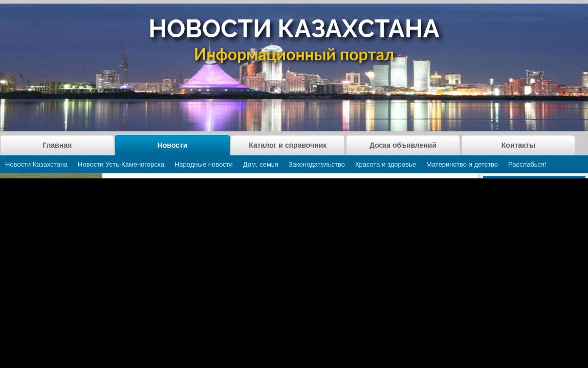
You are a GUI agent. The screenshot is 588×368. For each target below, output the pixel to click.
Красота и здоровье (385, 164)
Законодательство (317, 164)
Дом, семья (260, 164)
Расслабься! (527, 164)
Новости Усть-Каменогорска (121, 164)
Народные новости (204, 164)
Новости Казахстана (36, 164)
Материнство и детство (462, 164)
